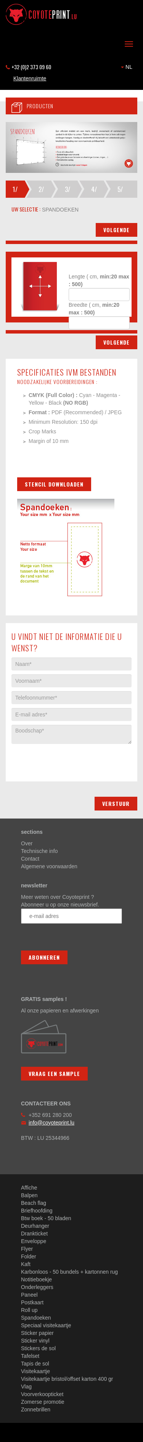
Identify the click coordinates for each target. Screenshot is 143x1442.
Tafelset (30, 1356)
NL (126, 67)
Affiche (29, 1188)
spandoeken (59, 210)
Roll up (29, 1310)
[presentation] (69, 759)
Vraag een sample (54, 1073)
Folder (28, 1256)
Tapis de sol (35, 1364)
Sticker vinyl (35, 1341)
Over (26, 843)
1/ (15, 189)
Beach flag (33, 1203)
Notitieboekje (36, 1279)
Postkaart (32, 1302)
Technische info (39, 851)
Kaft (26, 1264)
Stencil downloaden (54, 484)
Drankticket (34, 1233)
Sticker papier (37, 1333)
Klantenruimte (29, 78)
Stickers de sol (38, 1348)
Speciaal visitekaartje (46, 1325)
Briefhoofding (37, 1211)
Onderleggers (37, 1287)
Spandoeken (36, 1318)
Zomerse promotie (42, 1402)
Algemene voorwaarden (49, 866)
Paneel (29, 1295)
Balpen (29, 1195)
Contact (30, 859)
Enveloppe (33, 1241)
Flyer (27, 1249)
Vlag (26, 1386)
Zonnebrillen (35, 1409)
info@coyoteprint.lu (51, 1123)
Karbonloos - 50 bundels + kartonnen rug (69, 1272)
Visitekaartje (35, 1371)
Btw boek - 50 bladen (46, 1218)
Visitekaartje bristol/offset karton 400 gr (67, 1379)
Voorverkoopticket (42, 1394)
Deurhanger (35, 1226)
